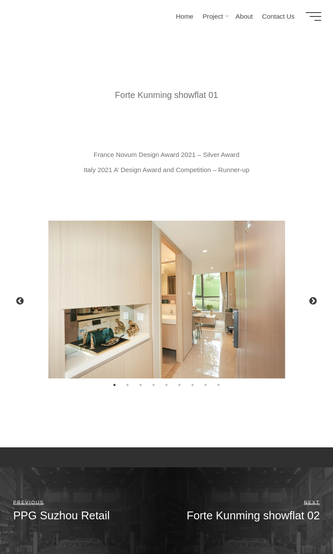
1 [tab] (114, 385)
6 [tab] (179, 385)
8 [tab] (205, 385)
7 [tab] (192, 385)
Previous (20, 301)
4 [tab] (153, 385)
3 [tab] (140, 385)
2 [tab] (127, 385)
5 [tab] (166, 385)
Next (313, 301)
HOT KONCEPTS (52, 16)
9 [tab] (218, 385)
